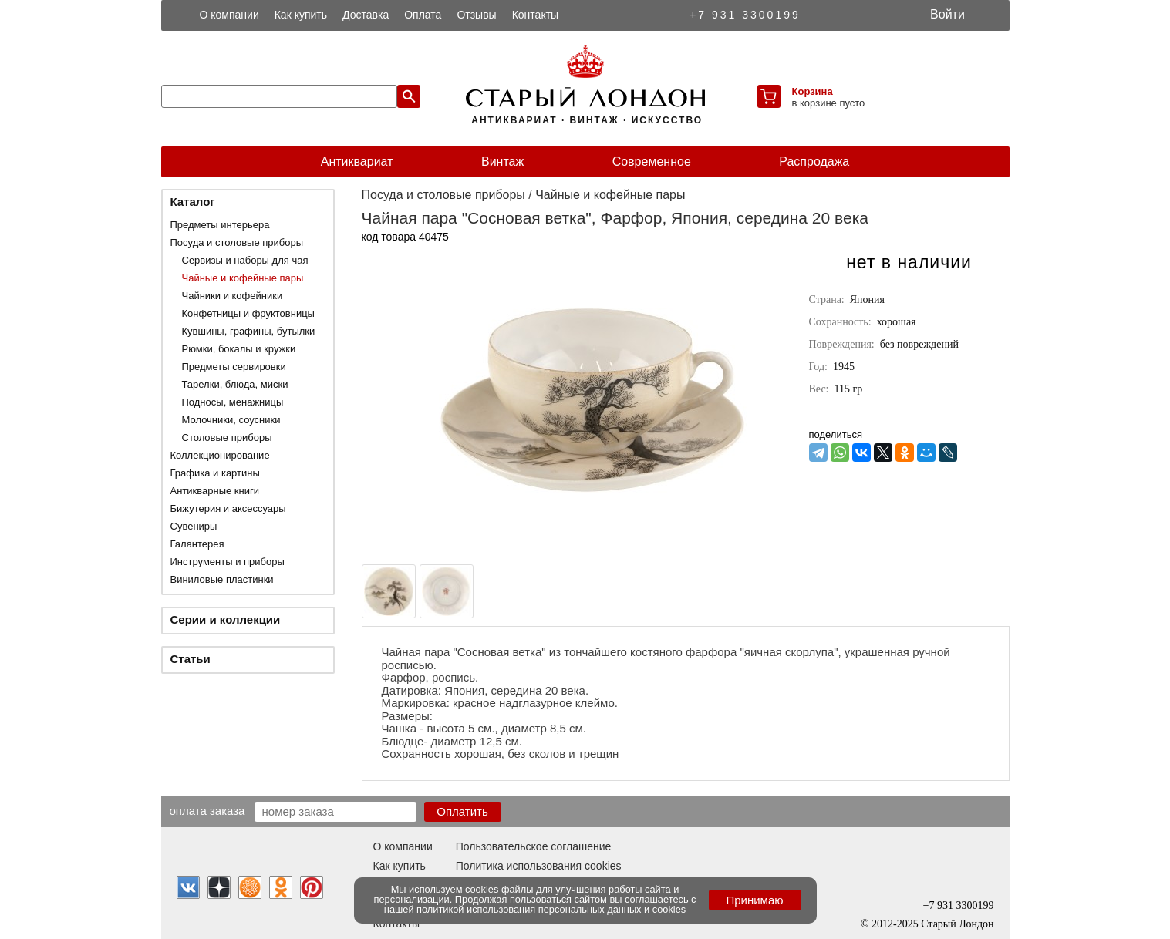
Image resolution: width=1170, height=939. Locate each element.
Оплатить (462, 811)
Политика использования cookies (539, 866)
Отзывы (476, 14)
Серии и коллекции (225, 619)
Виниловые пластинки (222, 579)
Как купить (301, 14)
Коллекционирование (220, 455)
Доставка (365, 14)
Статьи (190, 658)
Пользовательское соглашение (534, 846)
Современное (651, 161)
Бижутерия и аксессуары (228, 508)
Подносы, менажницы (233, 402)
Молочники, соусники (231, 420)
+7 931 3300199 (745, 14)
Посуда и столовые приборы (237, 242)
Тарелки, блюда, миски (235, 384)
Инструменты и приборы (227, 561)
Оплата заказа (207, 810)
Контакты (535, 14)
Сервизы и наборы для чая (245, 260)
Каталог (192, 201)
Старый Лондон (957, 924)
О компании (229, 14)
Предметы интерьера (220, 225)
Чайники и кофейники (232, 295)
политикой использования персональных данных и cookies (551, 909)
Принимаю (754, 900)
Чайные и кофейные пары (243, 278)
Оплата (422, 14)
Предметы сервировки (234, 366)
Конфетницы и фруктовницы (248, 313)
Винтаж (502, 161)
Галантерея (197, 544)
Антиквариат (357, 161)
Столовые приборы (227, 437)
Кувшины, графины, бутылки (248, 331)
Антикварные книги (214, 490)
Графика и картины (215, 473)
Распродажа (814, 161)
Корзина (812, 91)
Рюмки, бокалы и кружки (239, 349)
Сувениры (193, 526)
